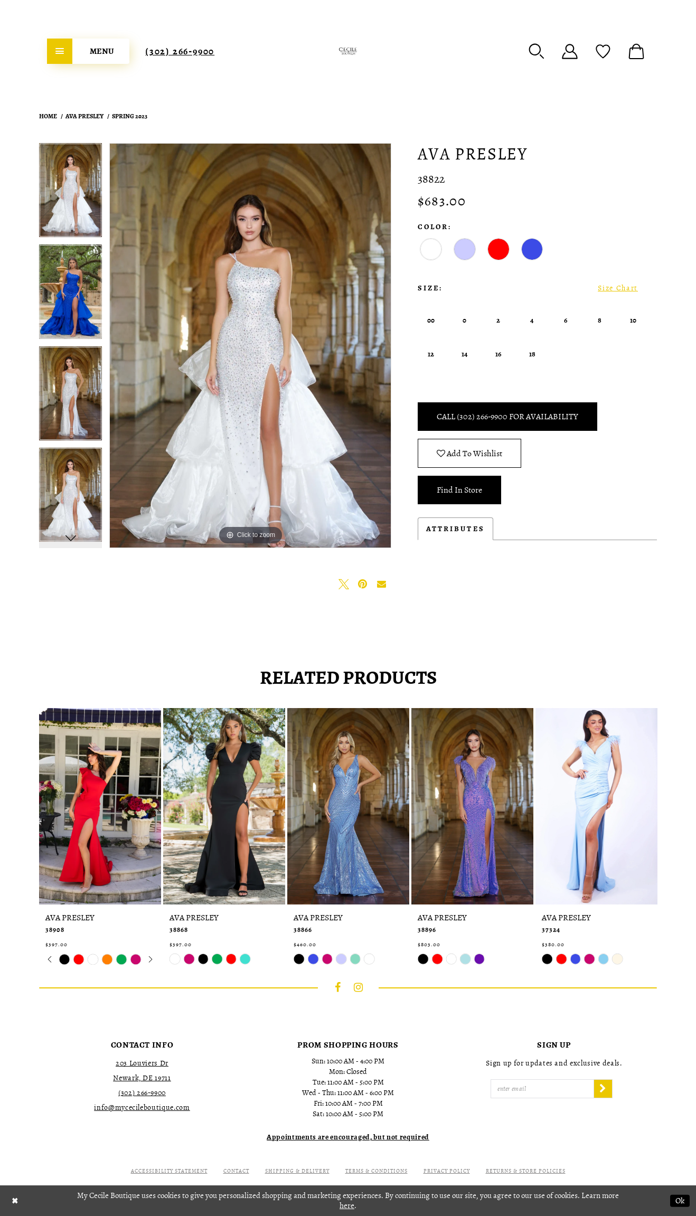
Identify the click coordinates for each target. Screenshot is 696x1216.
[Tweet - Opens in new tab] (343, 583)
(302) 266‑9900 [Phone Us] (179, 51)
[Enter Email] (542, 1088)
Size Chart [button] (618, 288)
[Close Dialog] (15, 1201)
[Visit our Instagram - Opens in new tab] (358, 987)
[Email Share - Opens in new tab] (381, 583)
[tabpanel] (70, 193)
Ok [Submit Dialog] (679, 1200)
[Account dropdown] (569, 51)
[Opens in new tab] (348, 1137)
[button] (536, 51)
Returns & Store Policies (526, 1170)
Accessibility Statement (169, 1170)
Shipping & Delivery (297, 1170)
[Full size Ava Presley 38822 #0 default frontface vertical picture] (250, 346)
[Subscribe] (603, 1088)
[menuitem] (88, 51)
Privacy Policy (447, 1170)
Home (48, 116)
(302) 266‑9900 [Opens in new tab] (142, 1093)
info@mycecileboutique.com (142, 1107)
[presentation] (100, 806)
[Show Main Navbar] (88, 51)
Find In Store (459, 490)
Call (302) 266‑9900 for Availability (507, 416)
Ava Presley (84, 116)
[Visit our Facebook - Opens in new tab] (337, 987)
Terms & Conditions (376, 1170)
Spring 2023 (129, 116)
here (347, 1205)
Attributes (455, 529)
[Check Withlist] (603, 51)
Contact (236, 1170)
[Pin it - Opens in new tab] (362, 583)
